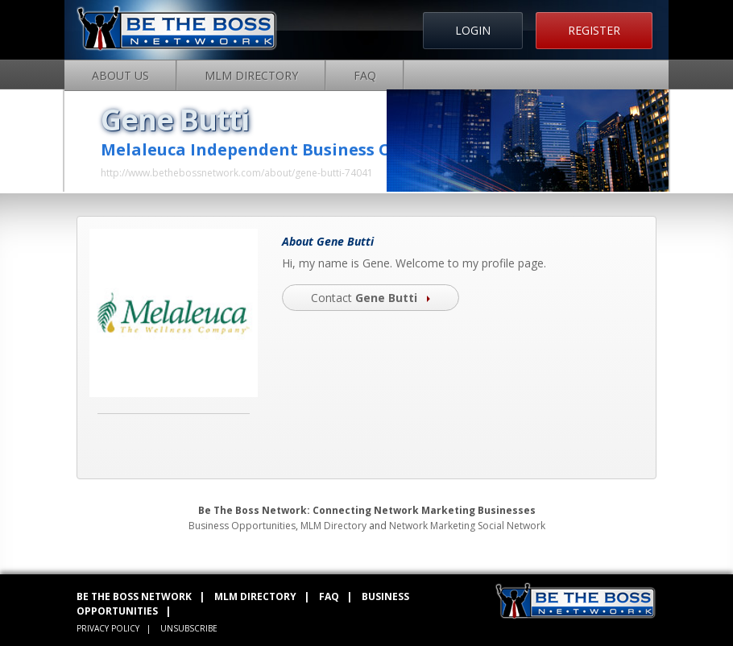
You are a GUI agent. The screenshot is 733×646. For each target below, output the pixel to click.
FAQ (365, 75)
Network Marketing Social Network (467, 525)
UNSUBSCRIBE (188, 628)
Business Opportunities (242, 525)
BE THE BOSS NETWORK (134, 596)
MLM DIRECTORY (255, 596)
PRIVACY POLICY (108, 628)
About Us (120, 75)
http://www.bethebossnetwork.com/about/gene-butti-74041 (237, 173)
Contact (370, 297)
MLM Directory (251, 75)
